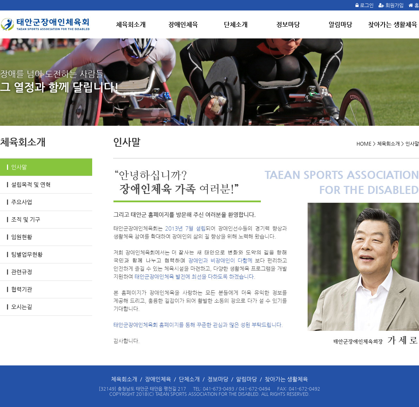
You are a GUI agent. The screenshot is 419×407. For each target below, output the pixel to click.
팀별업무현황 (25, 254)
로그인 (367, 5)
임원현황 (19, 237)
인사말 (17, 167)
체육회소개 (131, 24)
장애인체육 (183, 24)
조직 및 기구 (23, 219)
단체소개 (236, 24)
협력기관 (19, 289)
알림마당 (340, 24)
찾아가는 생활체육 (392, 24)
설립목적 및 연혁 (29, 184)
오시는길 (19, 307)
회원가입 (394, 5)
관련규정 (19, 272)
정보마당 (288, 24)
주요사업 (19, 202)
